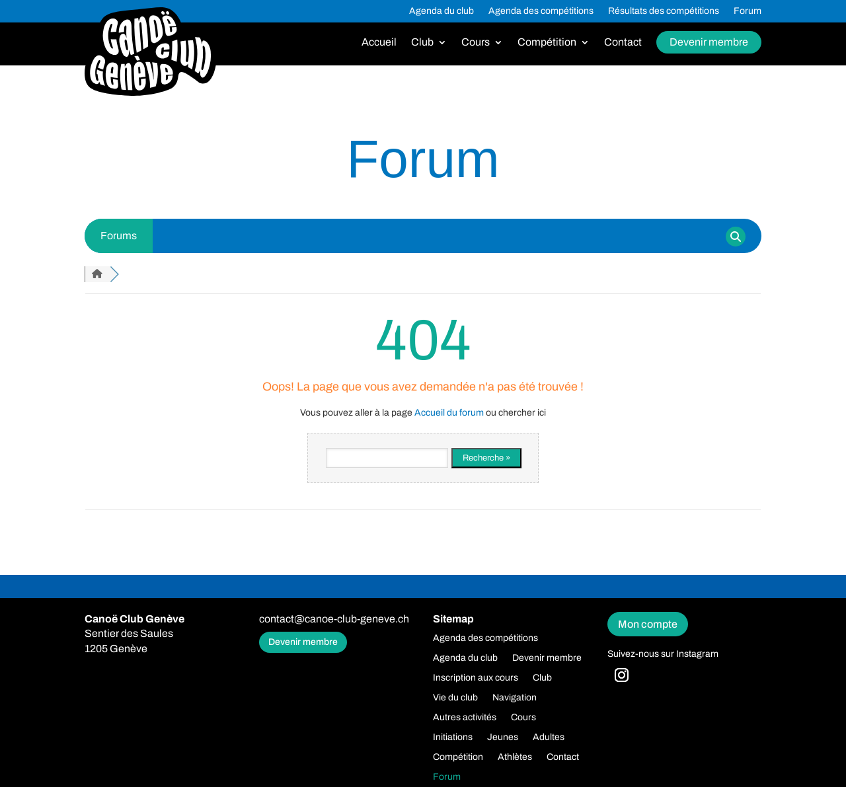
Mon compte (647, 624)
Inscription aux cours (475, 678)
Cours (475, 43)
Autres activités (464, 717)
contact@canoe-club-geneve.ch (334, 618)
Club (422, 43)
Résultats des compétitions (663, 11)
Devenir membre (709, 42)
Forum (747, 11)
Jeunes (502, 737)
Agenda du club (441, 11)
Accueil (379, 43)
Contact (623, 43)
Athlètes (515, 757)
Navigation (514, 697)
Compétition (547, 43)
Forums (118, 235)
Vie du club (455, 697)
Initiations (453, 737)
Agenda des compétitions (541, 11)
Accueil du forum (449, 413)
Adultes (548, 737)
